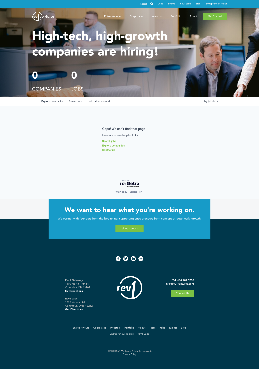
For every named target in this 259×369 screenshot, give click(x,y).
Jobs (160, 3)
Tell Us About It (129, 228)
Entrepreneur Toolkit (216, 3)
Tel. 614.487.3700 (183, 280)
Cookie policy (136, 192)
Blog (198, 3)
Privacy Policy (129, 354)
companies (52, 101)
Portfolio (176, 16)
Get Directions (74, 291)
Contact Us (182, 293)
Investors (157, 16)
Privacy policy (121, 192)
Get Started (215, 16)
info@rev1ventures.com (180, 283)
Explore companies (113, 145)
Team (152, 327)
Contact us (108, 150)
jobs (76, 101)
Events (171, 3)
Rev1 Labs (185, 3)
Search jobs (109, 141)
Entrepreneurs (112, 16)
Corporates (136, 16)
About (193, 16)
